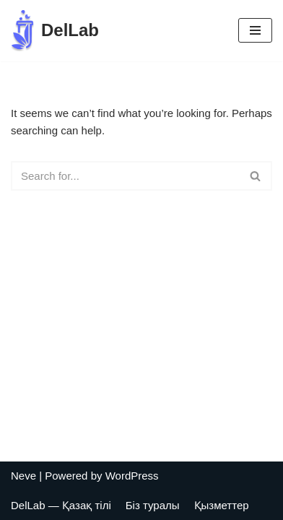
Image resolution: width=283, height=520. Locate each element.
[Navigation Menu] (255, 30)
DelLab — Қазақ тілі (61, 505)
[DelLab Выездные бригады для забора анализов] (55, 30)
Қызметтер (221, 505)
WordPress (132, 475)
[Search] (125, 176)
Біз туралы (153, 505)
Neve (23, 475)
